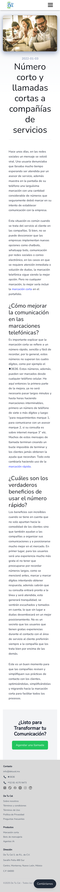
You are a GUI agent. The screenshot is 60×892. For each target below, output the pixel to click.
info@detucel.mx (11, 771)
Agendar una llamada (30, 745)
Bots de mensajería (12, 836)
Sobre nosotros (11, 801)
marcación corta (22, 289)
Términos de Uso (11, 810)
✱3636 (9, 776)
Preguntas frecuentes (13, 819)
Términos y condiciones (14, 805)
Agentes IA (8, 841)
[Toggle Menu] (50, 4)
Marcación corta (11, 832)
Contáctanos (45, 884)
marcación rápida (20, 466)
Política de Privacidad (13, 814)
